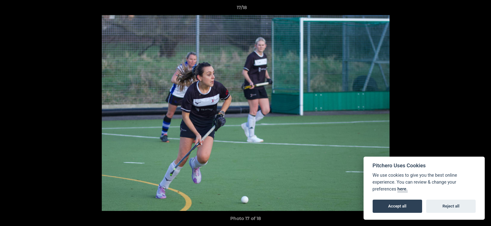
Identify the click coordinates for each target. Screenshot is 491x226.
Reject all (450, 206)
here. (402, 189)
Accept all (397, 206)
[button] (464, 9)
